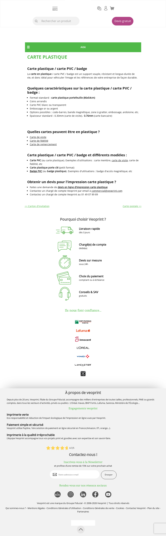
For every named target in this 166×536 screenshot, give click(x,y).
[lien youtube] (108, 494)
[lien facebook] (95, 494)
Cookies (120, 508)
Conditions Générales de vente (98, 508)
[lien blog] (57, 494)
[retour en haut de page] (81, 529)
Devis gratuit (122, 21)
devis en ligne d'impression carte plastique (83, 187)
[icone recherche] (36, 21)
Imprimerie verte (18, 415)
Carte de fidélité (39, 140)
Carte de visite (38, 137)
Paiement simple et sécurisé (25, 425)
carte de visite (120, 160)
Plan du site (153, 508)
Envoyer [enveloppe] (109, 474)
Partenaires (83, 511)
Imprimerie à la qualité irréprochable (31, 435)
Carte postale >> (132, 206)
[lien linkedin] (83, 494)
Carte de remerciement (43, 144)
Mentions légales (36, 508)
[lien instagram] (70, 494)
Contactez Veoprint (136, 508)
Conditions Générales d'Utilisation (64, 508)
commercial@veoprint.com (107, 190)
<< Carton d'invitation (37, 206)
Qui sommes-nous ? (16, 508)
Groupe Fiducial (74, 503)
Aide (83, 47)
